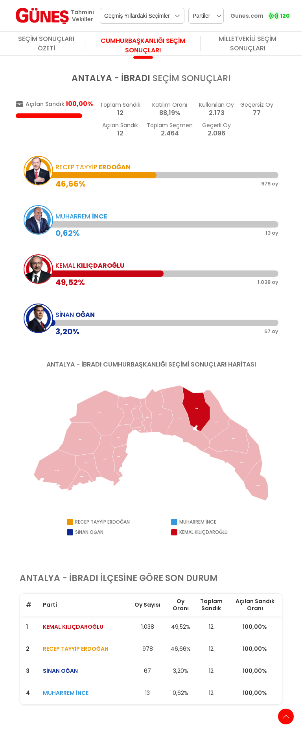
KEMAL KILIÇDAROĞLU (73, 627)
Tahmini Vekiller (82, 16)
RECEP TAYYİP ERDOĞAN (76, 649)
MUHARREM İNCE (65, 693)
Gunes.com (246, 15)
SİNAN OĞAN (60, 671)
